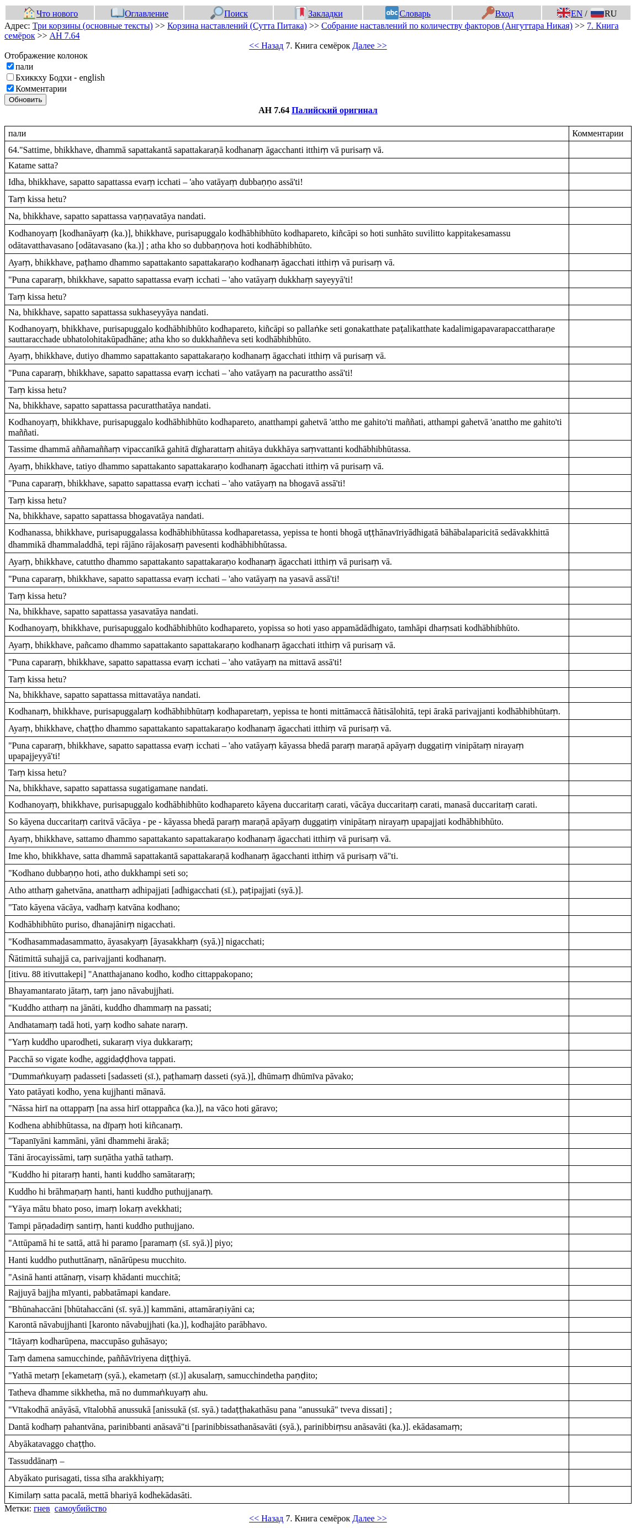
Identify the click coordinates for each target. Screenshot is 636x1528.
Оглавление (139, 13)
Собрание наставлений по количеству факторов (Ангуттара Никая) (447, 25)
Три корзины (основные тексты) (93, 25)
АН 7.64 (64, 35)
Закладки (318, 13)
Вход (497, 13)
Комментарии (41, 88)
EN (569, 13)
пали (24, 66)
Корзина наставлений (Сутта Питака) (237, 25)
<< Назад (266, 45)
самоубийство (81, 1508)
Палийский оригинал (335, 110)
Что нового (50, 13)
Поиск (229, 13)
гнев (42, 1508)
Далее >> (369, 45)
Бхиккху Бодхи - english (60, 77)
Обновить (25, 100)
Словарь (407, 13)
